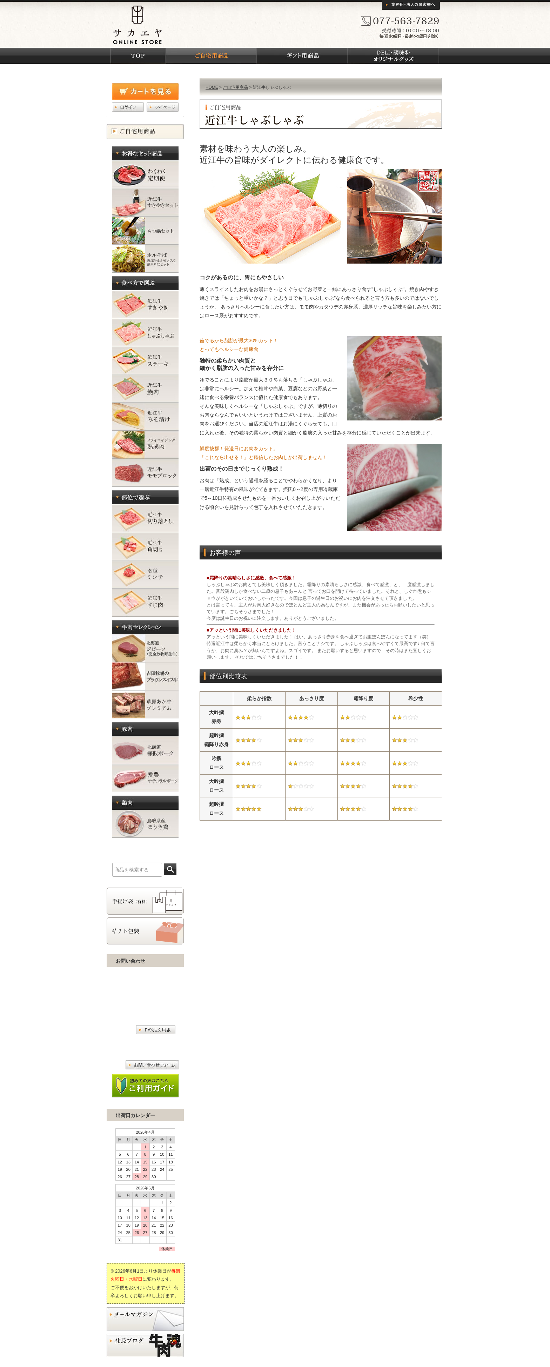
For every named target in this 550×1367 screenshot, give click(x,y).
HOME (212, 87)
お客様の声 (321, 613)
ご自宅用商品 (235, 87)
